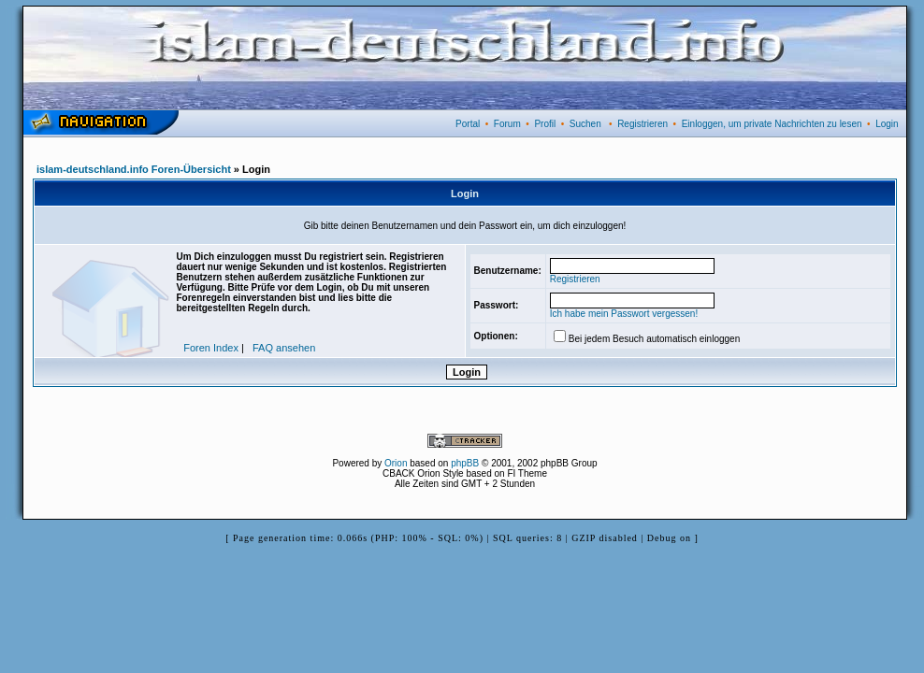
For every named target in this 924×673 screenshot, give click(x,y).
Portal (467, 124)
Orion (395, 463)
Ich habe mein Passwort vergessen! (624, 313)
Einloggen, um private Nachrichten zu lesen (772, 124)
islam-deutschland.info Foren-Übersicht (133, 169)
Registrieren (642, 124)
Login (886, 124)
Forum (507, 124)
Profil (545, 124)
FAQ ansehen (284, 347)
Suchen (585, 124)
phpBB (465, 463)
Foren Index (210, 347)
